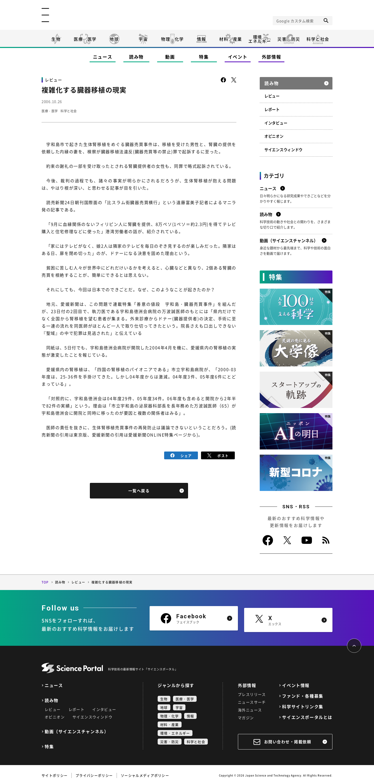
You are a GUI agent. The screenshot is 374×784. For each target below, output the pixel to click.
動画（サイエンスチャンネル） (77, 730)
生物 (56, 39)
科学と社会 (317, 39)
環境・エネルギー (175, 731)
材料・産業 (230, 39)
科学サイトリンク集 (302, 705)
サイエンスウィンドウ (283, 148)
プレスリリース (252, 692)
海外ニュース (250, 708)
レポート (272, 108)
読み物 (136, 56)
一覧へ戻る (139, 490)
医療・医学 (85, 39)
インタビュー (275, 121)
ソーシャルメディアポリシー (145, 773)
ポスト (218, 455)
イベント (238, 56)
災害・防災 (288, 39)
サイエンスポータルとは (307, 715)
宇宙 (143, 39)
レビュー (272, 95)
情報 (201, 39)
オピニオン (274, 134)
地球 (114, 39)
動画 (170, 56)
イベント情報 (296, 683)
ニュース (102, 56)
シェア (181, 455)
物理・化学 (172, 39)
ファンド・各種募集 (302, 694)
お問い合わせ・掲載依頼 (287, 740)
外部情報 (271, 56)
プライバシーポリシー (94, 773)
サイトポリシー (55, 773)
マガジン (246, 715)
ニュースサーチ (252, 700)
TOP (45, 580)
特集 (204, 56)
